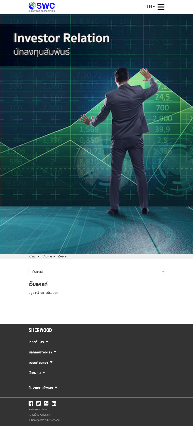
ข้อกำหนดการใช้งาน (38, 409)
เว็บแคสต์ (62, 257)
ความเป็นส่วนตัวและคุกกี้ (41, 415)
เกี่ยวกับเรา (38, 341)
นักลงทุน (47, 257)
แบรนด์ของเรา (41, 362)
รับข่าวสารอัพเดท (43, 387)
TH (149, 6)
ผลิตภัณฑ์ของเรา (43, 352)
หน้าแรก (32, 257)
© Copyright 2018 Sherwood (44, 420)
